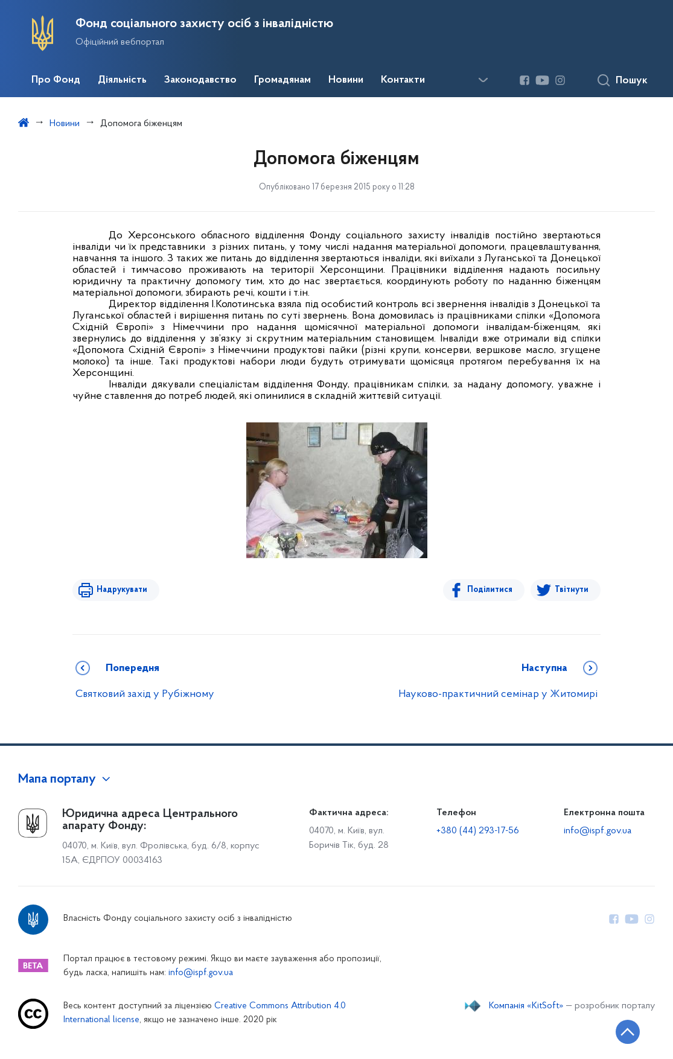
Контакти (403, 80)
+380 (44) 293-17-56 (477, 831)
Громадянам (282, 80)
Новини (345, 80)
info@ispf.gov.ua (597, 831)
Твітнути (571, 589)
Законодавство (200, 80)
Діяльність (122, 80)
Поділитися (489, 589)
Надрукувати (122, 589)
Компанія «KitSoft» (526, 1006)
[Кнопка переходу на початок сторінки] (628, 1032)
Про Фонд (55, 80)
